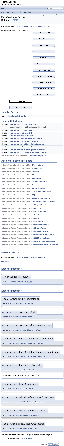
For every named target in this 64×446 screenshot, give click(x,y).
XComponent (36, 178)
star (12, 12)
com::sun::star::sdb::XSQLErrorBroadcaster (25, 147)
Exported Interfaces (47, 15)
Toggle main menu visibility (3, 7)
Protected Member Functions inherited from (24, 205)
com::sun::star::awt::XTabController (22, 130)
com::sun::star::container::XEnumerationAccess (26, 138)
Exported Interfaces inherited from (24, 156)
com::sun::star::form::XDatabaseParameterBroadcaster (29, 152)
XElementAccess (38, 185)
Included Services (36, 15)
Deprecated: (5, 261)
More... (48, 26)
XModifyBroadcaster (39, 188)
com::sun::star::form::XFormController (23, 124)
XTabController (37, 168)
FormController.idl (26, 439)
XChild (34, 175)
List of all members (58, 15)
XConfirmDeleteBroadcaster (41, 191)
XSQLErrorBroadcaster (40, 195)
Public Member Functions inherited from (22, 165)
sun (8, 12)
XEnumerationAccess (39, 181)
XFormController (37, 165)
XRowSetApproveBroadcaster (42, 198)
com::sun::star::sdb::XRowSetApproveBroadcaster (27, 150)
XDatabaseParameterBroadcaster (43, 201)
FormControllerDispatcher (17, 116)
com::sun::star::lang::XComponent (21, 136)
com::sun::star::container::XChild (21, 133)
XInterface (35, 172)
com (2, 12)
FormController (26, 12)
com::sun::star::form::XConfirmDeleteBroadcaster (27, 144)
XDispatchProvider (40, 205)
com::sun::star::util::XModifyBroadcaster (24, 141)
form (17, 12)
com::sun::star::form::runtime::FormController (29, 26)
